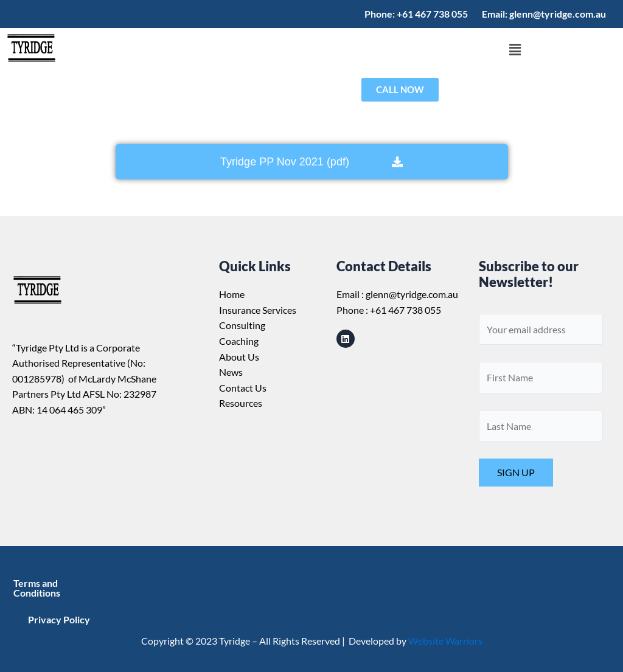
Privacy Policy (59, 619)
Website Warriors (445, 640)
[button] (514, 50)
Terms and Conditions (36, 587)
